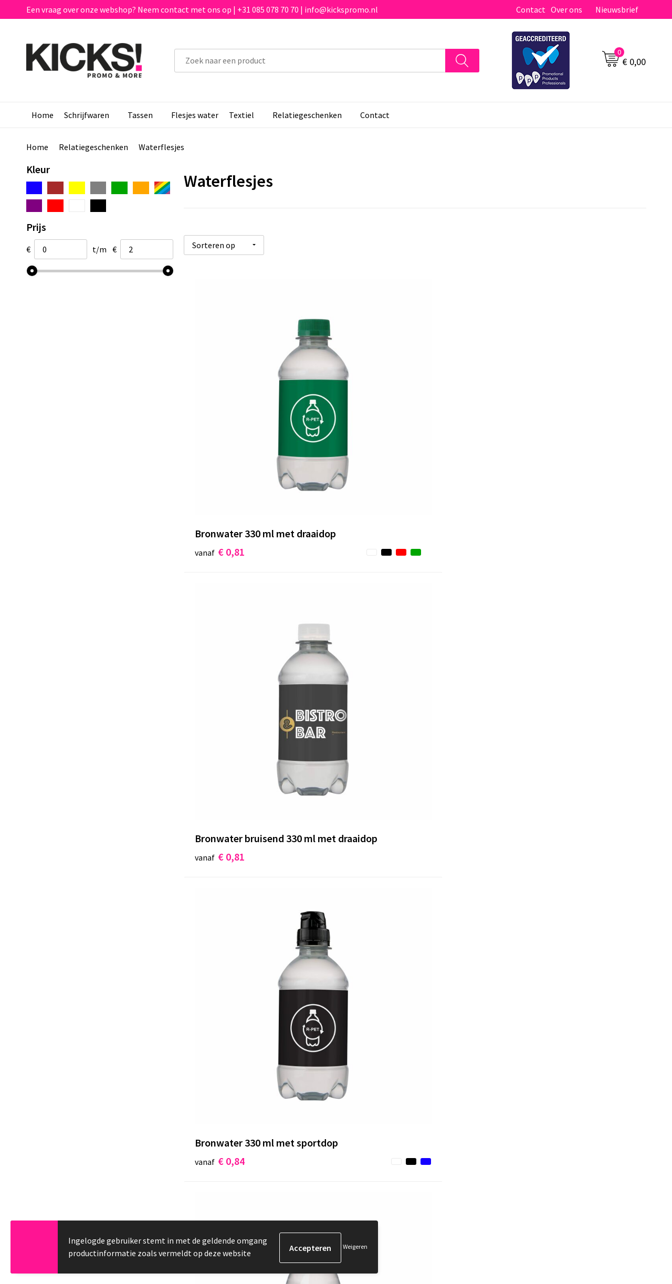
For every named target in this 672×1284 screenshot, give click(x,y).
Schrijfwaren (86, 115)
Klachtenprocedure (230, 1047)
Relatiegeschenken (307, 115)
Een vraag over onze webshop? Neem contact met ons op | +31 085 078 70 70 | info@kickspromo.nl (202, 9)
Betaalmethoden (380, 1015)
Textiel (241, 115)
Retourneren (372, 1031)
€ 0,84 (528, 461)
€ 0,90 (373, 675)
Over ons (566, 9)
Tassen (140, 115)
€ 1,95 (528, 889)
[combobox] (310, 60)
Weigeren (355, 1247)
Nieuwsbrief (616, 9)
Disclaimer (521, 1031)
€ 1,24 (373, 889)
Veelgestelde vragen (231, 1015)
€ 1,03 (528, 675)
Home (43, 115)
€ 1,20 (220, 889)
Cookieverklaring (533, 1015)
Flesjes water (194, 115)
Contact (530, 9)
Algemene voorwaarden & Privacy (562, 999)
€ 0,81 (220, 461)
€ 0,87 (220, 675)
